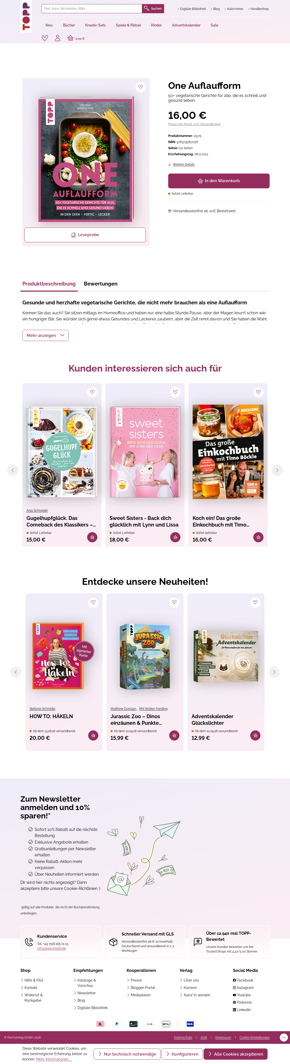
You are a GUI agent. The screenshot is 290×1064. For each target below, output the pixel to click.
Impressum (223, 1037)
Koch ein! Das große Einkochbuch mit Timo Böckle (219, 522)
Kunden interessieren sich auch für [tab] (145, 368)
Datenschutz (183, 1037)
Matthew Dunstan (124, 709)
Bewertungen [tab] (100, 284)
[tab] (49, 285)
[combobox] (92, 8)
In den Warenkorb (219, 180)
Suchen (153, 8)
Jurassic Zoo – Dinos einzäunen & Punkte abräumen (135, 720)
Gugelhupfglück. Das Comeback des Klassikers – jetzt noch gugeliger (60, 522)
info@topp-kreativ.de (51, 948)
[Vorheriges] (12, 470)
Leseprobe (85, 234)
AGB (204, 1037)
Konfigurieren (185, 1054)
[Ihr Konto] (57, 39)
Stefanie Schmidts (42, 709)
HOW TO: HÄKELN (51, 716)
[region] (85, 162)
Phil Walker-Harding (153, 709)
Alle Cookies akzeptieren (238, 1054)
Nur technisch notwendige (129, 1054)
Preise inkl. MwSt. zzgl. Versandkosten (194, 124)
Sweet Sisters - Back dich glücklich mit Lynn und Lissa (144, 521)
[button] (45, 335)
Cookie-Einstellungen (255, 1037)
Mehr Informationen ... (54, 1059)
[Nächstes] (277, 470)
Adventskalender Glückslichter (212, 719)
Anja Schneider (37, 510)
